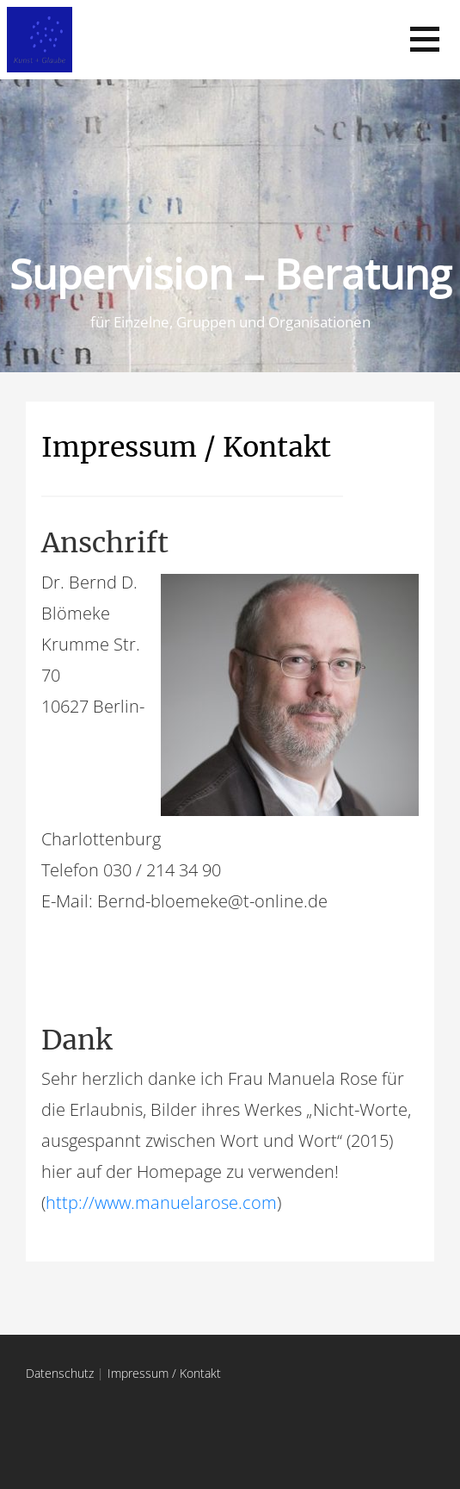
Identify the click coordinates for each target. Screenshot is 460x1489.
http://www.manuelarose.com (161, 1202)
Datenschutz (60, 1373)
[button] (424, 39)
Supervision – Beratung (230, 274)
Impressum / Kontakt (186, 447)
